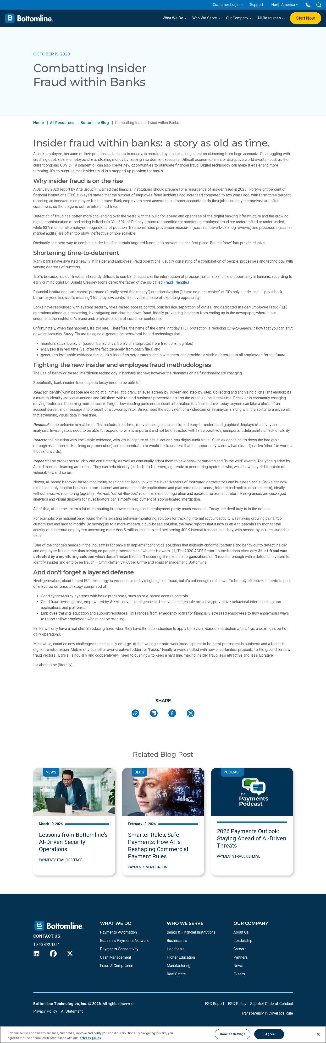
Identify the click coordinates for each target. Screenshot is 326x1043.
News (238, 965)
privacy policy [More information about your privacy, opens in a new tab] (90, 1038)
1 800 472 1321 (46, 944)
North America (283, 4)
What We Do (175, 18)
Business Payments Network (124, 940)
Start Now (305, 18)
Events (239, 974)
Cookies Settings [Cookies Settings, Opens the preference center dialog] (232, 1034)
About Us (241, 932)
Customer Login (226, 4)
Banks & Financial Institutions (191, 932)
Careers (240, 949)
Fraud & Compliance (116, 965)
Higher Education (181, 957)
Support (256, 4)
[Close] (318, 1034)
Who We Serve (206, 18)
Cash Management (115, 957)
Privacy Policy (45, 1011)
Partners (240, 957)
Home (38, 122)
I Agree (269, 1034)
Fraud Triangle (175, 282)
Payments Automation (118, 932)
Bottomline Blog (95, 122)
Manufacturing (178, 965)
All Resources (270, 18)
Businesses (177, 940)
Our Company (239, 18)
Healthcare (176, 949)
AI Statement (72, 1011)
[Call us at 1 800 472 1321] (307, 4)
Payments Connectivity (119, 949)
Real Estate (176, 974)
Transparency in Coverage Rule (267, 1013)
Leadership (242, 940)
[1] (96, 189)
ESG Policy (237, 1003)
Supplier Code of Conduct (271, 1003)
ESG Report (214, 1003)
